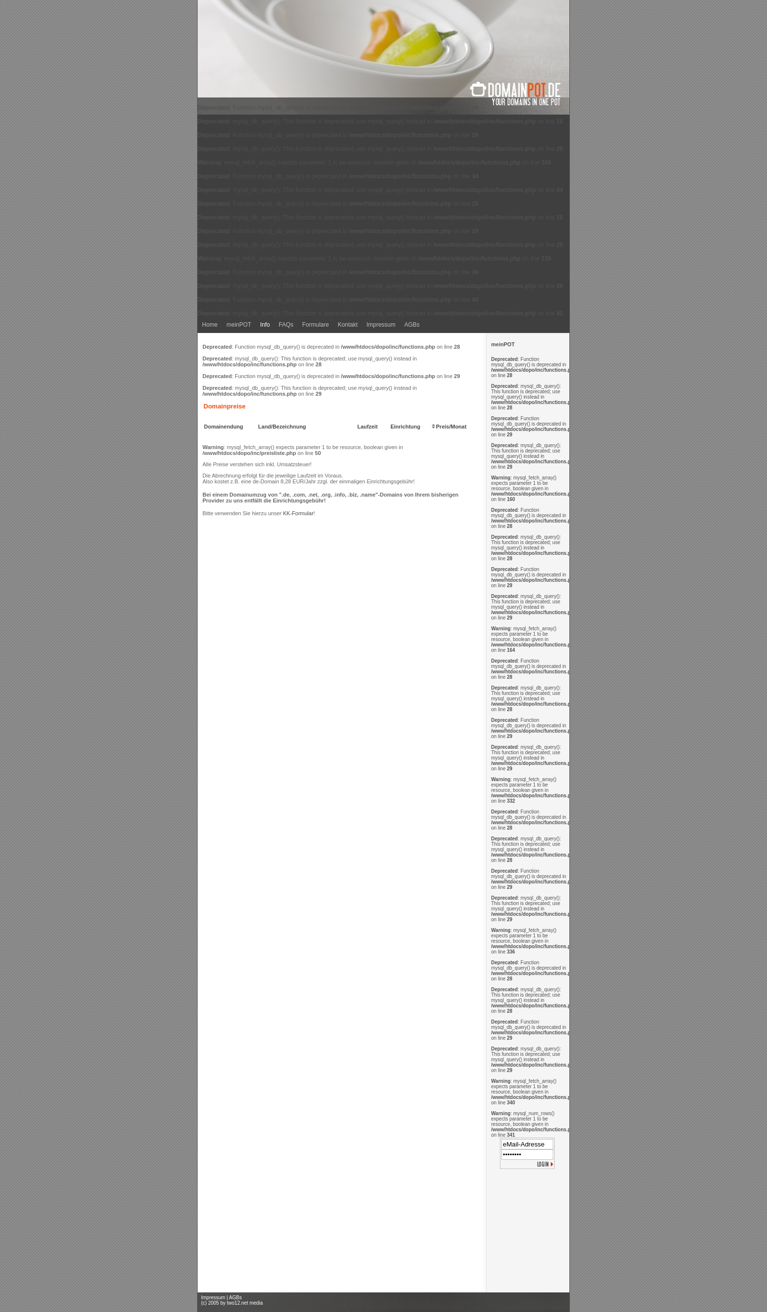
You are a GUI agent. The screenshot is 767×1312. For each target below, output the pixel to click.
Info (265, 324)
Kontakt (348, 324)
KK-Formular (298, 513)
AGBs (411, 324)
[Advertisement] (527, 1232)
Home (210, 324)
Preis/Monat (448, 426)
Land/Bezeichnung (282, 426)
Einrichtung (405, 426)
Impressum (380, 324)
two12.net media (245, 1303)
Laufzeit (368, 426)
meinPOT (238, 324)
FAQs (286, 324)
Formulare (315, 324)
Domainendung (223, 426)
